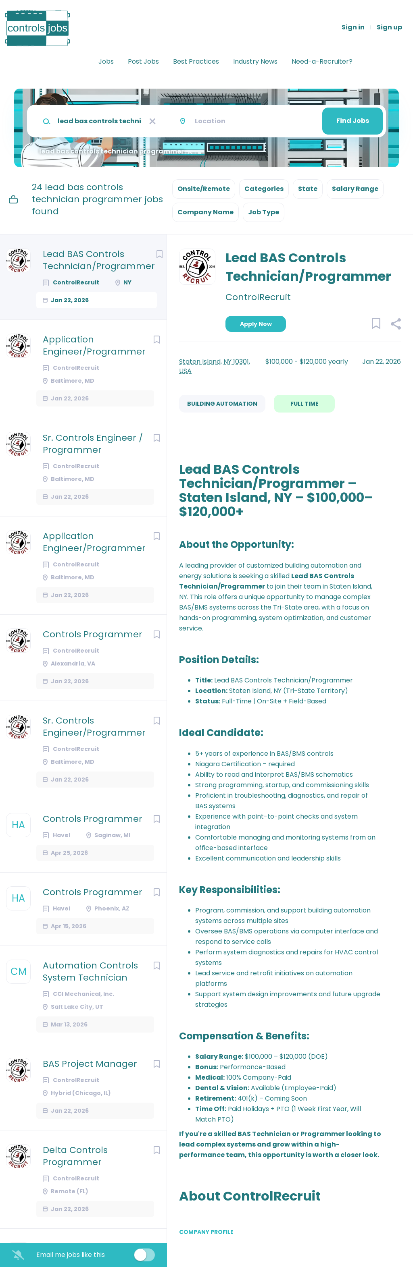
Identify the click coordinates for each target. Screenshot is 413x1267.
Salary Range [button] (355, 188)
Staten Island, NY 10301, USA (214, 366)
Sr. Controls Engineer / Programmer (93, 444)
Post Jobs (143, 62)
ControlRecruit (258, 297)
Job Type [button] (263, 212)
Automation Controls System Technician (90, 972)
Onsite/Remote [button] (203, 188)
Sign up (389, 27)
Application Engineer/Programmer (94, 346)
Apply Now (256, 324)
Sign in (353, 27)
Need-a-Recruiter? (322, 62)
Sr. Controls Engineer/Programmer (94, 727)
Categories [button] (264, 188)
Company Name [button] (205, 212)
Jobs (106, 62)
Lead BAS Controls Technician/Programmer (99, 260)
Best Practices (196, 62)
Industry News (255, 62)
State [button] (307, 188)
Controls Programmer (92, 634)
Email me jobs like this (70, 1254)
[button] (395, 325)
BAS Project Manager (90, 1064)
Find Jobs (352, 120)
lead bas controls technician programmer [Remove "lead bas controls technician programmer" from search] (111, 151)
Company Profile (206, 1232)
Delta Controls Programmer (75, 1156)
